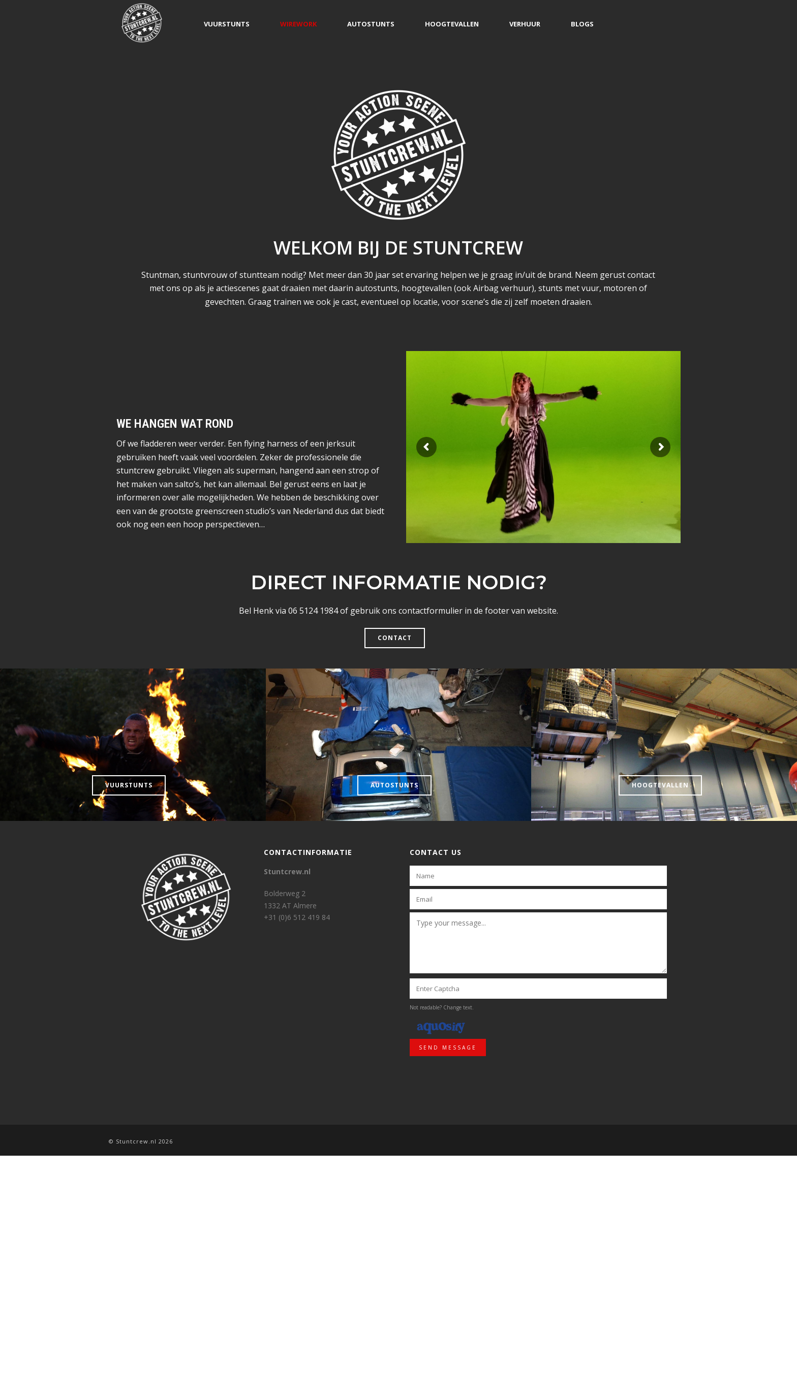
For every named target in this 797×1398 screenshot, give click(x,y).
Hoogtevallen (452, 23)
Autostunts (370, 23)
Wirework (298, 23)
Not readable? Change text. (442, 1007)
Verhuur (524, 23)
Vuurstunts (227, 23)
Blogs (582, 23)
